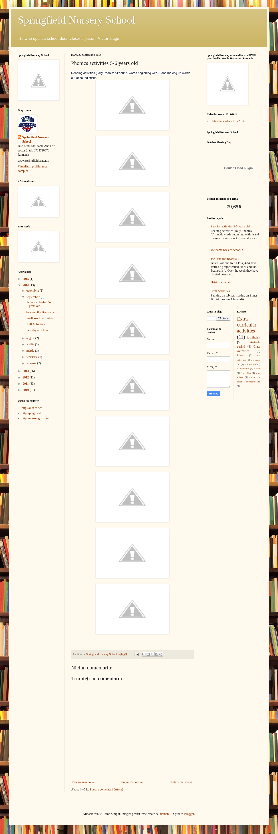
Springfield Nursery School (76, 20)
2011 (26, 383)
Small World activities (39, 318)
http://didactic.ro (32, 408)
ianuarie (31, 363)
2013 (26, 371)
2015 (26, 279)
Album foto (250, 364)
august (30, 338)
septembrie (33, 297)
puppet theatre (253, 381)
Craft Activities (35, 324)
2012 (26, 377)
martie (30, 350)
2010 (26, 390)
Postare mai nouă (83, 782)
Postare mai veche (181, 782)
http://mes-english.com (36, 418)
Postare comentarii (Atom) (106, 789)
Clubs (257, 368)
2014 (26, 285)
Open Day (246, 373)
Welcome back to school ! (227, 250)
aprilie (30, 344)
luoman (164, 814)
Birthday (253, 337)
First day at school (37, 330)
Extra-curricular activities (246, 325)
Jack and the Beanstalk (40, 312)
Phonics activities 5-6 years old (39, 304)
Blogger (189, 814)
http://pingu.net (31, 413)
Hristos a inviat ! (221, 282)
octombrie (33, 290)
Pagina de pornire (132, 782)
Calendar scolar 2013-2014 (228, 121)
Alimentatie (243, 368)
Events (241, 355)
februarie (32, 357)
